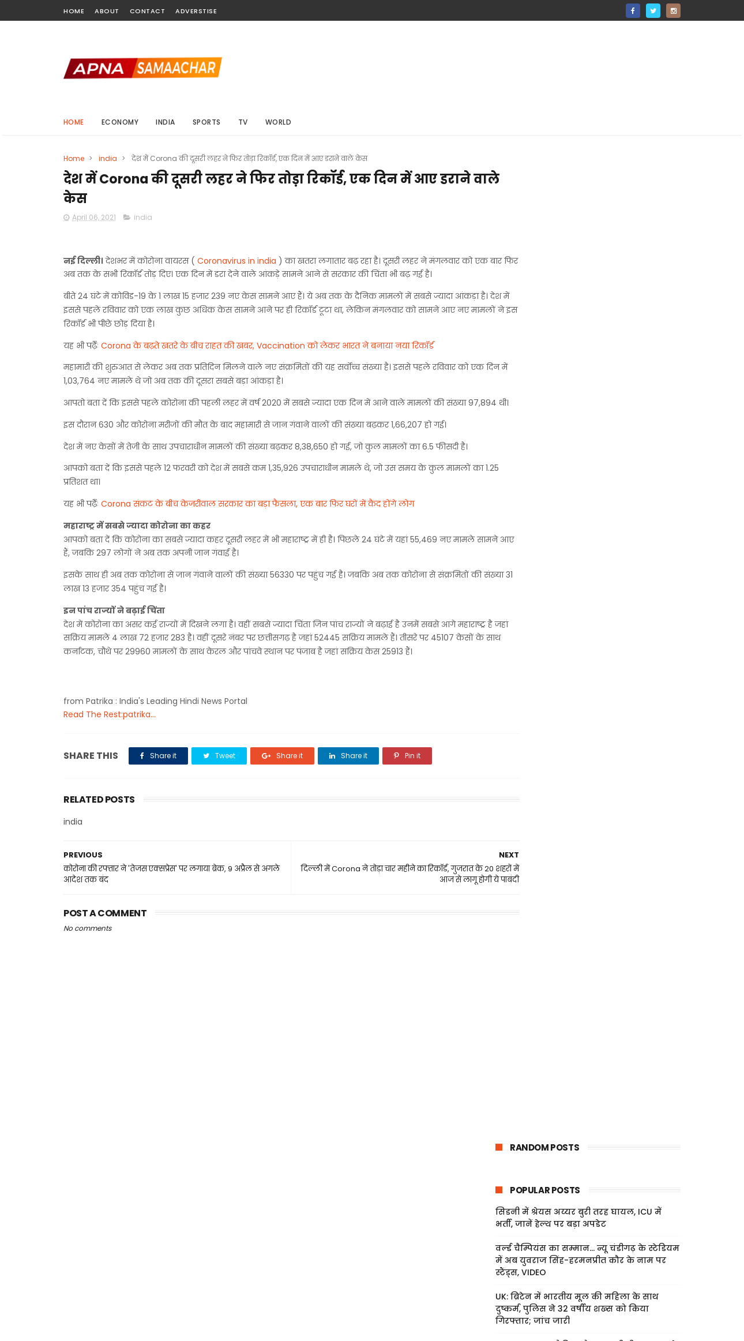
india (166, 122)
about (107, 11)
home (73, 11)
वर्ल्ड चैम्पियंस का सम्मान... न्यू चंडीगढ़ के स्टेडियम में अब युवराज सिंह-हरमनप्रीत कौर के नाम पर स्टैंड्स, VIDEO (587, 292)
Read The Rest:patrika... (109, 759)
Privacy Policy (510, 1252)
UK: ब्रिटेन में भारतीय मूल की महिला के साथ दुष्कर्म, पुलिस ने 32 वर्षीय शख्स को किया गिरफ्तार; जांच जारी (577, 341)
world (278, 122)
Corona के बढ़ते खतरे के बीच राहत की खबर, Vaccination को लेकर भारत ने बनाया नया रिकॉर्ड (267, 362)
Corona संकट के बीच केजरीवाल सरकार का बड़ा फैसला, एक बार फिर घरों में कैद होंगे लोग (257, 534)
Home (73, 122)
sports (207, 122)
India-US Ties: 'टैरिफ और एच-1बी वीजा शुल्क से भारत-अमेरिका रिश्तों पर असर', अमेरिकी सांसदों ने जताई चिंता (586, 389)
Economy (120, 122)
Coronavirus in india (236, 263)
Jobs (492, 1280)
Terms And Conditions (528, 1239)
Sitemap (500, 1266)
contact (148, 11)
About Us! (502, 1293)
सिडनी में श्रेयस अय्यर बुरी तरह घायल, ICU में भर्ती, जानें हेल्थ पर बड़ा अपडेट (578, 250)
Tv (243, 122)
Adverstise (196, 11)
